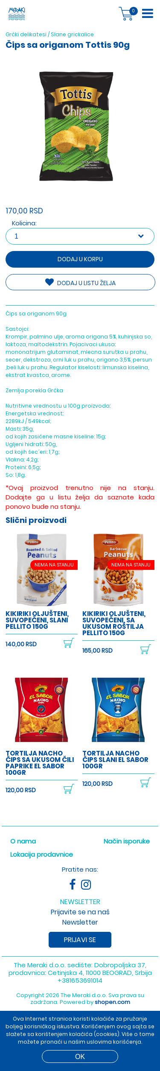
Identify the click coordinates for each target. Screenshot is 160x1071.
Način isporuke (127, 832)
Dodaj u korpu (80, 259)
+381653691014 (80, 971)
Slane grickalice (72, 34)
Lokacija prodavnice (41, 845)
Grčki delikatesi (26, 34)
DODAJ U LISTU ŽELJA (80, 282)
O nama (23, 832)
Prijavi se (80, 931)
